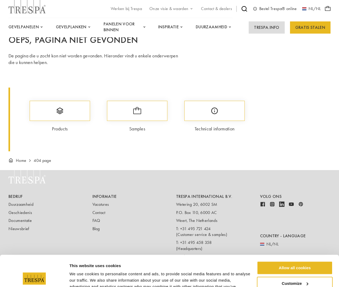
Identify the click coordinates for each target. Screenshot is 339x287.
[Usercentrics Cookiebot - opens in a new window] (34, 277)
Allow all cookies (295, 237)
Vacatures (100, 204)
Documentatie (20, 220)
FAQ (96, 220)
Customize (295, 252)
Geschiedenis (20, 212)
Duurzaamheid (20, 204)
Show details (81, 276)
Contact (98, 212)
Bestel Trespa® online (275, 9)
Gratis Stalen (310, 27)
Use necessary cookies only (294, 268)
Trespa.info (266, 27)
